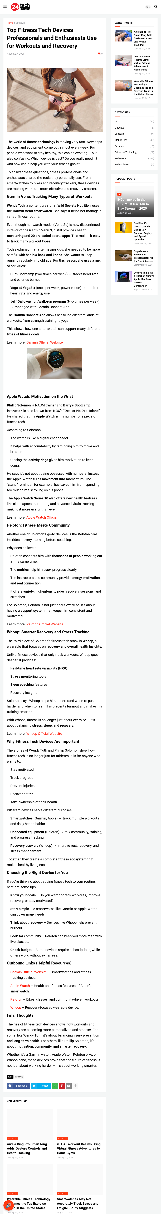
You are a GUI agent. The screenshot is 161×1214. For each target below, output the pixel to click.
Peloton (16, 999)
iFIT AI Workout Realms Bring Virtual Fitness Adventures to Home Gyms (79, 1148)
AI (134, 121)
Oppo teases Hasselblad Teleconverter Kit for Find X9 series (143, 256)
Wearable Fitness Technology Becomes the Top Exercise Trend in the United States (28, 1203)
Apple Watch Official (41, 517)
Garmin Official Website (44, 342)
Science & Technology (134, 152)
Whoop (15, 1007)
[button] (4, 7)
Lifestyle (20, 23)
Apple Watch (20, 986)
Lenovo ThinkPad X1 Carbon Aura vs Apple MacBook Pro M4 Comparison (144, 279)
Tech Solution (134, 164)
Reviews (134, 146)
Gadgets (134, 128)
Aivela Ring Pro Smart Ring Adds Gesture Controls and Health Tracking (27, 1148)
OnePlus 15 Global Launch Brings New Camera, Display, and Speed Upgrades (143, 231)
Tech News (134, 158)
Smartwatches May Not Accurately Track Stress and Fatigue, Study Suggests (78, 1203)
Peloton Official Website (44, 624)
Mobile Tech (134, 140)
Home (10, 23)
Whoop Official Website (44, 734)
